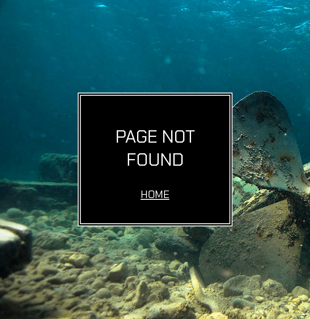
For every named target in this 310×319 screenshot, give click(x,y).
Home (155, 194)
